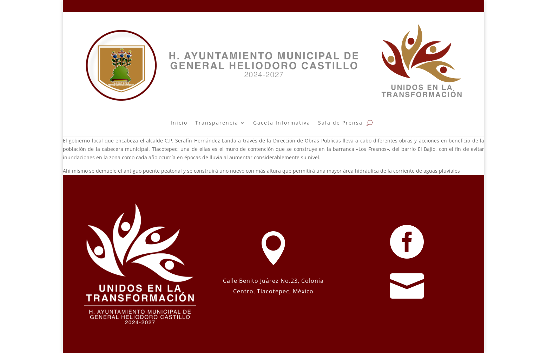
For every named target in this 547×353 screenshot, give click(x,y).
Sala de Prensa (340, 122)
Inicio (179, 122)
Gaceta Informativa (281, 122)
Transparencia (216, 122)
